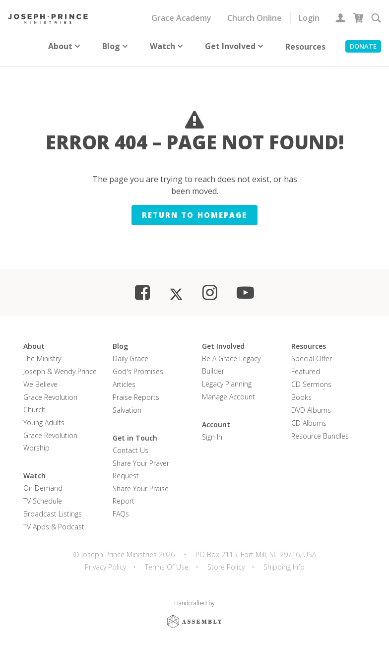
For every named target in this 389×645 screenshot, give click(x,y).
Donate (363, 46)
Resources (305, 46)
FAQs (121, 507)
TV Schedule (42, 494)
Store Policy (226, 560)
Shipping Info (284, 560)
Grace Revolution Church (50, 397)
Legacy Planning (227, 377)
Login (309, 17)
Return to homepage (194, 208)
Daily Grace (130, 352)
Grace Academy (181, 17)
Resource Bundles (320, 429)
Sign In (212, 430)
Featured (305, 365)
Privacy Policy (105, 560)
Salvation (127, 403)
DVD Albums (311, 403)
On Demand (43, 481)
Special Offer (311, 352)
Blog (116, 46)
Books (301, 390)
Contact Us (130, 444)
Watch (167, 46)
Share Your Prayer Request (141, 463)
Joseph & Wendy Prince (60, 365)
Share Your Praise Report (141, 488)
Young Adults (44, 416)
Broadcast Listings (52, 507)
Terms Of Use (167, 560)
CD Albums (308, 416)
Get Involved (235, 46)
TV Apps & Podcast (53, 520)
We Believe (40, 378)
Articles (124, 378)
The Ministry (42, 352)
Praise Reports (136, 390)
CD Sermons (311, 378)
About (65, 46)
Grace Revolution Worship (50, 435)
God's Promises (138, 365)
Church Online (254, 17)
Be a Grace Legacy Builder (231, 358)
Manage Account (228, 390)
